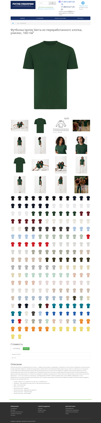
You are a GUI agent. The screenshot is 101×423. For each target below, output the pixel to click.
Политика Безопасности (17, 412)
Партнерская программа (72, 412)
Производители (70, 408)
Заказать (26, 348)
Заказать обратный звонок (46, 9)
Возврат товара (42, 410)
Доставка (13, 410)
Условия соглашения (16, 413)
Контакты (13, 415)
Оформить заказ (83, 4)
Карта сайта (41, 412)
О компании (14, 408)
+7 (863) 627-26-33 (68, 8)
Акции (67, 413)
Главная (22, 18)
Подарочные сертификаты (72, 410)
